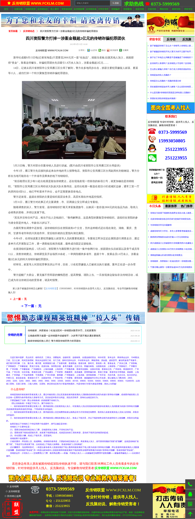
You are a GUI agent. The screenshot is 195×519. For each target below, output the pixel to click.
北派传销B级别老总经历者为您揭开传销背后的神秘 (172, 219)
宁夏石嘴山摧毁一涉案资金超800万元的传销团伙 (171, 267)
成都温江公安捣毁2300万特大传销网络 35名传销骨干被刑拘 (172, 249)
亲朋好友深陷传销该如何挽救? (163, 98)
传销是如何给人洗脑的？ (160, 75)
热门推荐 (187, 206)
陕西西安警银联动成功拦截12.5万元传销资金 (169, 237)
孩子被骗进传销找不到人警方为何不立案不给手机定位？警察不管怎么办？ (172, 51)
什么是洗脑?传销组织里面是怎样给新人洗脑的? (170, 92)
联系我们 (171, 116)
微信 (104, 50)
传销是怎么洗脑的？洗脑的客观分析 (165, 81)
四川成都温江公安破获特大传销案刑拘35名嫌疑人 (171, 243)
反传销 (171, 39)
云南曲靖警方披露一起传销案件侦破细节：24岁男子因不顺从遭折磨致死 (64, 337)
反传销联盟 (51, 288)
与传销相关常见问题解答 (161, 225)
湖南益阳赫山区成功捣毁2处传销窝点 (166, 255)
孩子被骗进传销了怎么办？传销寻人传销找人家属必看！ (172, 46)
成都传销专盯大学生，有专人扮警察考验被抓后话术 (172, 231)
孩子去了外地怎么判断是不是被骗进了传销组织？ (171, 57)
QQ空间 (94, 50)
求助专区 (155, 39)
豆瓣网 (125, 50)
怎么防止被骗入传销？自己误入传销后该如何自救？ (172, 69)
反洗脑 (186, 39)
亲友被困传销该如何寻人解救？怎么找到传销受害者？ (172, 87)
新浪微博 (114, 50)
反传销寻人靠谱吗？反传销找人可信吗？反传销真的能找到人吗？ (172, 63)
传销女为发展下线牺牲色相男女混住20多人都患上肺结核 (56, 326)
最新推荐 (171, 206)
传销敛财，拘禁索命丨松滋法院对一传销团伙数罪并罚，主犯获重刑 (62, 331)
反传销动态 (28, 31)
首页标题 (13, 31)
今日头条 (155, 206)
